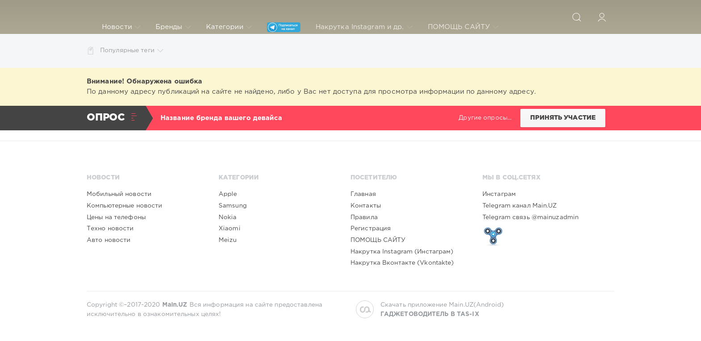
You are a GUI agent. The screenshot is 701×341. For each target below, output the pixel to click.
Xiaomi (230, 228)
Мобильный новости (119, 194)
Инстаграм (499, 194)
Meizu (228, 240)
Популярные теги (131, 50)
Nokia (228, 217)
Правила (364, 217)
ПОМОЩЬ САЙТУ (463, 27)
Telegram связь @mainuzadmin (530, 217)
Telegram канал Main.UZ (519, 205)
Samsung (233, 205)
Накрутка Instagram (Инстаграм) (402, 251)
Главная (363, 194)
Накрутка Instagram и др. (364, 27)
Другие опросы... (485, 118)
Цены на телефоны (116, 217)
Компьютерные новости (124, 205)
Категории (229, 27)
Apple (228, 194)
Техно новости (110, 228)
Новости (121, 27)
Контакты (365, 205)
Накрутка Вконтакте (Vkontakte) (402, 263)
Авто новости (109, 240)
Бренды (173, 27)
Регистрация (370, 228)
